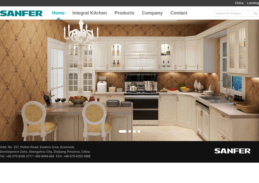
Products (124, 13)
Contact (178, 13)
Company (152, 13)
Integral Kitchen (89, 13)
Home (58, 13)
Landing (253, 3)
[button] (122, 131)
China (239, 3)
